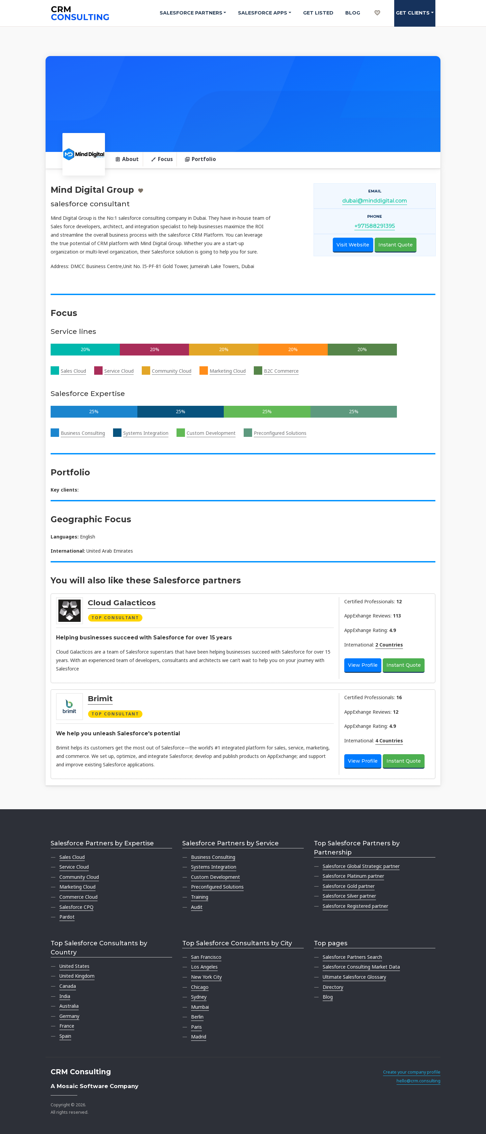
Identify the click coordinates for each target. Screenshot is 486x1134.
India (64, 996)
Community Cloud (171, 371)
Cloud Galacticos (122, 602)
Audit (196, 907)
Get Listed (318, 13)
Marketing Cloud (228, 371)
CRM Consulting (81, 1071)
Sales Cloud (73, 371)
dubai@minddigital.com (374, 200)
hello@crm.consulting (418, 1081)
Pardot (67, 917)
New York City (206, 977)
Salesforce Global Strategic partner (361, 866)
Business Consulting (83, 433)
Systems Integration (145, 433)
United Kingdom (76, 976)
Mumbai (200, 1007)
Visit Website (352, 245)
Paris (196, 1027)
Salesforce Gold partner (349, 886)
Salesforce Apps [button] (262, 13)
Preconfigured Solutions (280, 433)
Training (199, 897)
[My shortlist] (377, 5)
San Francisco (206, 957)
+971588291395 (374, 226)
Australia (69, 1006)
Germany (69, 1016)
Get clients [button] (413, 13)
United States (74, 966)
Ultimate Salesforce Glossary (354, 977)
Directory (333, 987)
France (66, 1026)
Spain (65, 1036)
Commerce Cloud (78, 897)
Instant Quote (395, 245)
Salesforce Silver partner (349, 896)
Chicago (200, 987)
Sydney (199, 997)
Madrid (198, 1036)
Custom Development (211, 433)
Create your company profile (411, 1072)
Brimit (100, 698)
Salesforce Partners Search (352, 957)
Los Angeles (204, 967)
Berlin (197, 1016)
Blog (352, 13)
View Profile (363, 665)
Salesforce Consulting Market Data (361, 967)
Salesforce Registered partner (355, 906)
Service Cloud (119, 371)
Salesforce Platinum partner (353, 876)
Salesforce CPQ (76, 907)
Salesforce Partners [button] (191, 13)
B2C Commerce (281, 371)
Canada (67, 986)
